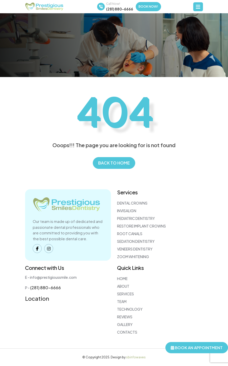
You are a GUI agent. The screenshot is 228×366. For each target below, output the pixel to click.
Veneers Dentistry (135, 249)
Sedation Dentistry (136, 241)
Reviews (124, 316)
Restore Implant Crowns (141, 226)
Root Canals (129, 233)
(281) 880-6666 (119, 9)
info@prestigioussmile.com (53, 277)
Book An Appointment (197, 347)
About (123, 286)
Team (122, 301)
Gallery (125, 324)
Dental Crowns (132, 203)
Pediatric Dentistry (136, 218)
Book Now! (148, 6)
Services (125, 294)
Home (122, 278)
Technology (130, 309)
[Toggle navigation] (198, 6)
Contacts (127, 332)
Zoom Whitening (133, 256)
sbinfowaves (136, 357)
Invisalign (126, 210)
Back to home (114, 163)
